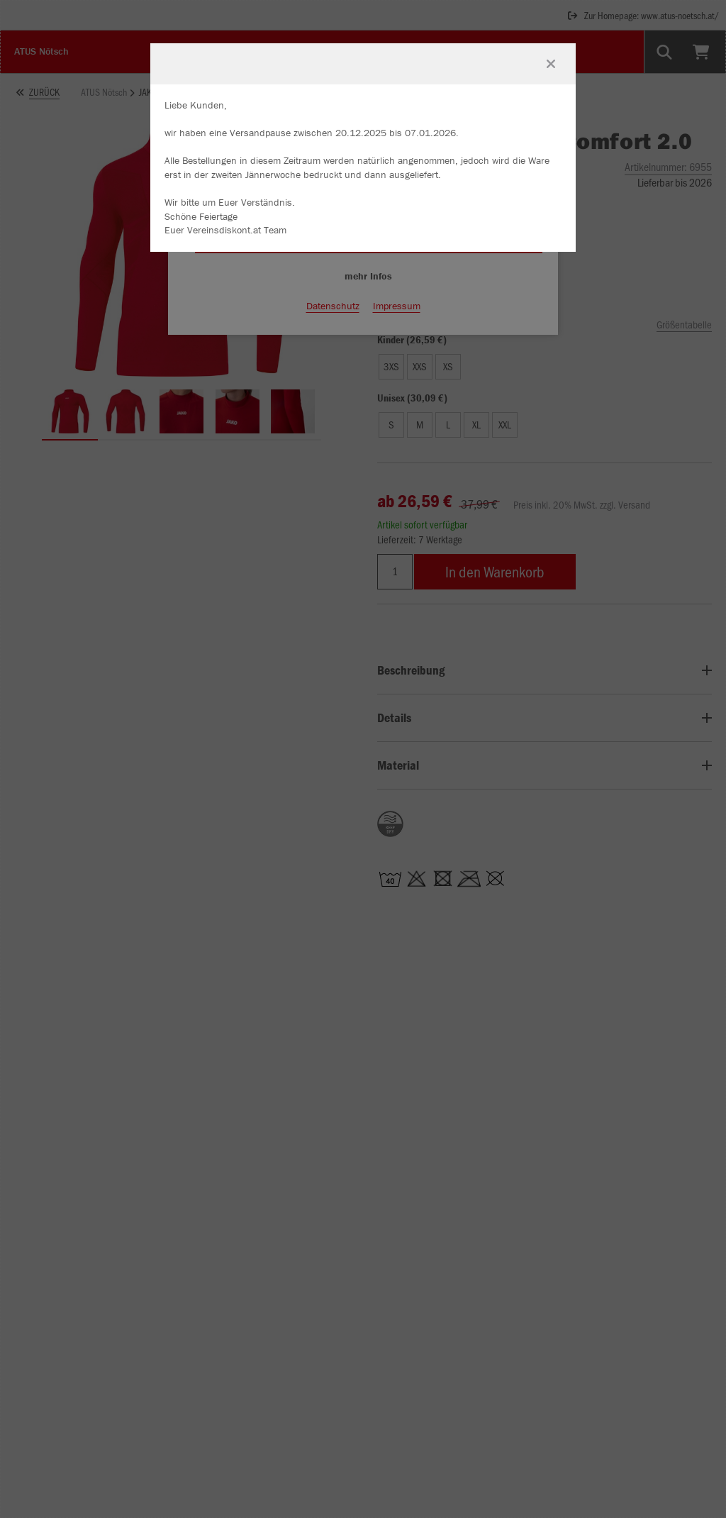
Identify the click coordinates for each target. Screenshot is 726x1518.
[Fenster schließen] (551, 63)
